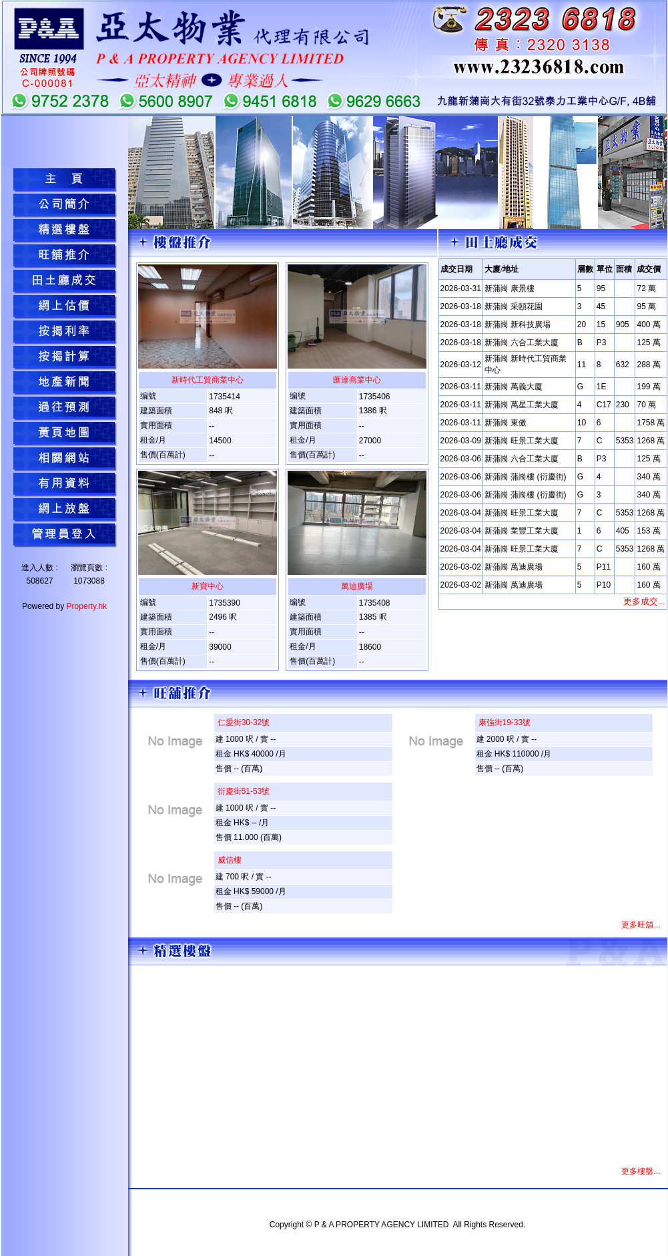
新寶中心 (208, 586)
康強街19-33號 (504, 722)
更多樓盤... (640, 1171)
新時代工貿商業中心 (208, 380)
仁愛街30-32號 (244, 722)
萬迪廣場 (357, 586)
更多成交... (644, 601)
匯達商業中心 (357, 380)
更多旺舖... (640, 924)
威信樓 (230, 860)
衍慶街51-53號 (244, 791)
